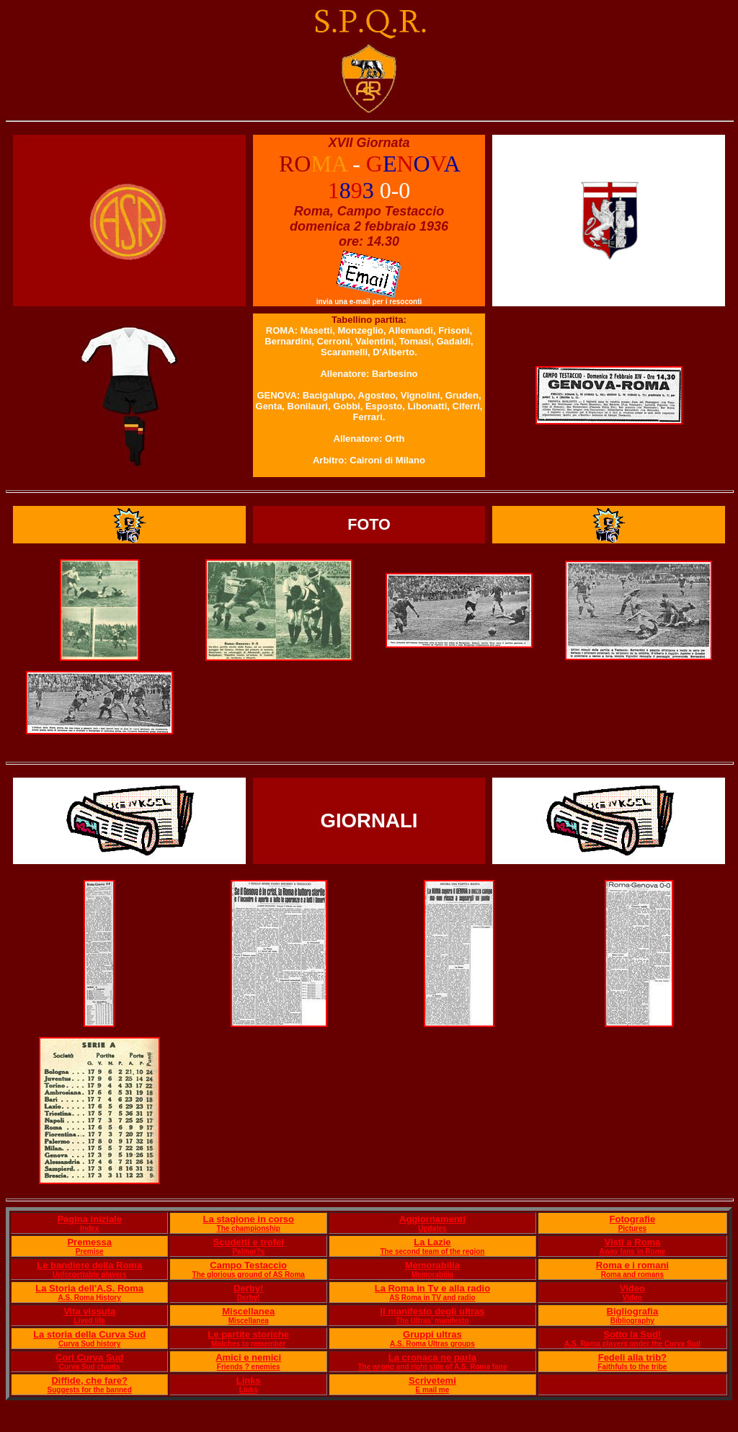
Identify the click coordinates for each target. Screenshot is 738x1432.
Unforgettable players (90, 1274)
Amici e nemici (248, 1357)
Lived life (89, 1321)
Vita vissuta (89, 1311)
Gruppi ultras (432, 1334)
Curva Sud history (89, 1344)
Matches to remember (248, 1344)
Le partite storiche (248, 1334)
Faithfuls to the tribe (632, 1367)
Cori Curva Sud (89, 1357)
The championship (248, 1228)
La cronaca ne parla (432, 1357)
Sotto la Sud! (632, 1334)
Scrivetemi (432, 1380)
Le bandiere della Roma (89, 1265)
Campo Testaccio (248, 1265)
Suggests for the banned (90, 1390)
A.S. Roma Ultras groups (432, 1344)
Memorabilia (432, 1265)
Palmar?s (248, 1251)
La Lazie (432, 1242)
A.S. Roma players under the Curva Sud (632, 1344)
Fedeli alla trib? (632, 1357)
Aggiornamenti (432, 1219)
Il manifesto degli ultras (432, 1311)
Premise (90, 1251)
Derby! (248, 1288)
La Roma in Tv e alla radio (432, 1288)
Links (248, 1380)
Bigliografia (633, 1311)
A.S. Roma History (89, 1298)
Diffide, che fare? (89, 1380)
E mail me (433, 1390)
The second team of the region (432, 1251)
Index (89, 1228)
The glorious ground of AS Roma (248, 1274)
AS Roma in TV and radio (432, 1298)
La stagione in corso (248, 1219)
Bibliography (632, 1321)
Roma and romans (632, 1274)
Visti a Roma (632, 1242)
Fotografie (633, 1219)
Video (632, 1288)
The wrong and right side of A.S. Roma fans (432, 1367)
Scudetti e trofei (248, 1242)
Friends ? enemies (248, 1367)
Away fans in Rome (633, 1251)
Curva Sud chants (89, 1367)
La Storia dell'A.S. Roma (89, 1288)
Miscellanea (248, 1311)
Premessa (89, 1242)
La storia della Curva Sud (89, 1334)
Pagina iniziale (89, 1219)
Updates (432, 1228)
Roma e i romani (632, 1265)
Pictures (632, 1228)
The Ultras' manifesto (432, 1321)
